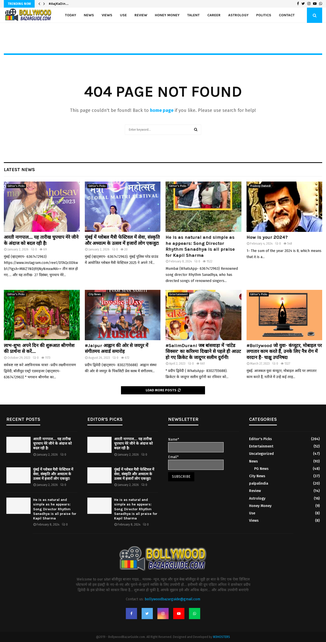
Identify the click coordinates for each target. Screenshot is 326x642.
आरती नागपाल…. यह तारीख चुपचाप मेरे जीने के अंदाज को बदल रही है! (41, 240)
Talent (193, 15)
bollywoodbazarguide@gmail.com (172, 599)
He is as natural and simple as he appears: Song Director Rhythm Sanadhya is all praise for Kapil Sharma (200, 246)
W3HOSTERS (221, 637)
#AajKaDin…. (59, 4)
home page (161, 110)
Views (107, 15)
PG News (261, 469)
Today (70, 15)
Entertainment (178, 294)
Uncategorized (261, 454)
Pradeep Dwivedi (260, 186)
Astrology (238, 15)
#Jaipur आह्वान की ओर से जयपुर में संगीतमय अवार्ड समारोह (116, 348)
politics (263, 15)
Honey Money (167, 15)
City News (95, 294)
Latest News (19, 169)
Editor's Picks (16, 186)
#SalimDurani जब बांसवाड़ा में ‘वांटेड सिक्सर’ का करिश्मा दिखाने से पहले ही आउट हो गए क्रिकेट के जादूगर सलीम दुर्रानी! (203, 351)
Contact (287, 15)
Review (140, 15)
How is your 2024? (267, 237)
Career (214, 15)
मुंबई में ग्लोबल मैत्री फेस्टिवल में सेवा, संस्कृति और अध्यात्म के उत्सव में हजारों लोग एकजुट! (122, 240)
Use (123, 15)
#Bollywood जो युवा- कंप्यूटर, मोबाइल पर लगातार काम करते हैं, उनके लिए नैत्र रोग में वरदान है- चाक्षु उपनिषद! (284, 351)
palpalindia (258, 483)
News (89, 15)
